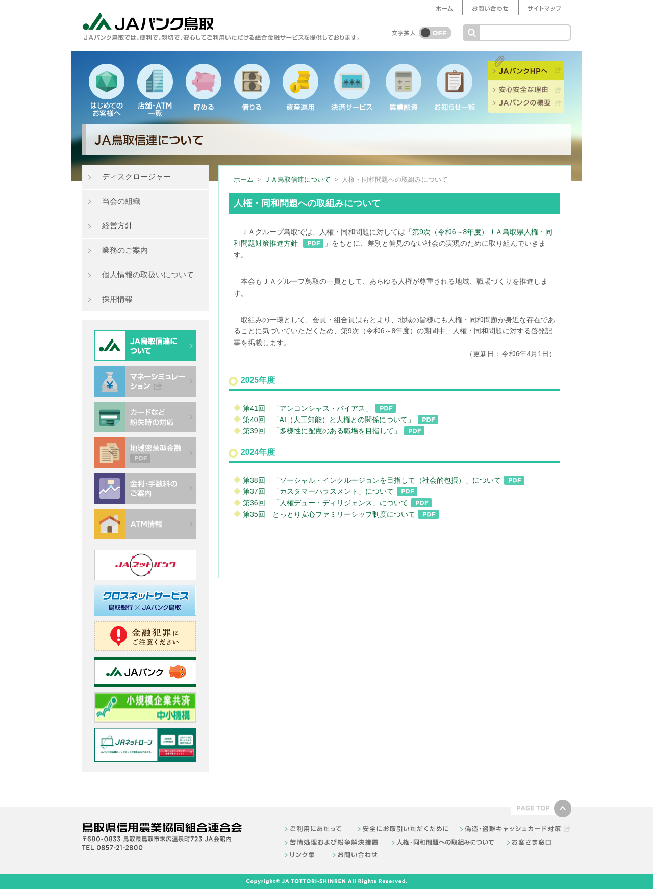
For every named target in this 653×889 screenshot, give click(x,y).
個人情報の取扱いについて (148, 274)
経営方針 (117, 225)
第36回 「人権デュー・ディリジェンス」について (338, 503)
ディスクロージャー (136, 176)
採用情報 (117, 299)
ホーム (244, 180)
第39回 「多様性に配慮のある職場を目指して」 (334, 431)
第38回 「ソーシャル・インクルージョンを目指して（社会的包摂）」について (384, 480)
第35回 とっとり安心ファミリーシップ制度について (341, 514)
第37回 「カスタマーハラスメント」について (330, 491)
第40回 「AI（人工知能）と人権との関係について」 (341, 419)
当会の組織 (121, 201)
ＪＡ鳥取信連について (297, 180)
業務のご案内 (125, 250)
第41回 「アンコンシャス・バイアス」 (320, 408)
